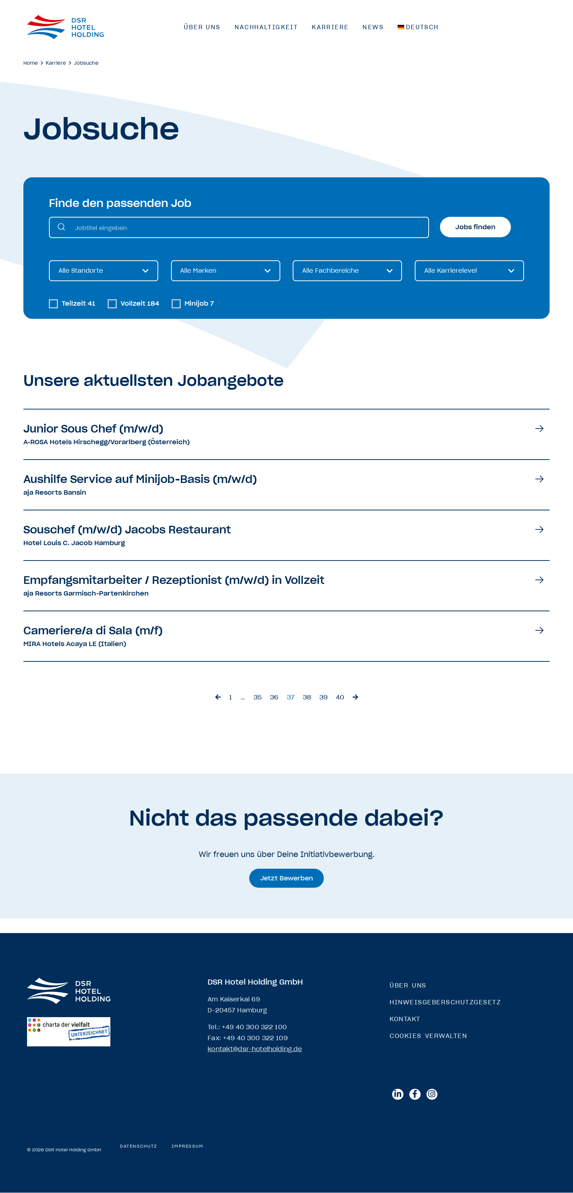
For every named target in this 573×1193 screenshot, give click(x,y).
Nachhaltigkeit (266, 27)
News (373, 27)
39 (323, 698)
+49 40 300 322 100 (254, 1027)
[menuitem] (418, 27)
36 (274, 698)
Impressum (188, 1146)
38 (307, 698)
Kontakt (405, 1019)
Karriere (330, 27)
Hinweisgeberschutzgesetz (445, 1002)
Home (30, 63)
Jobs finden (475, 227)
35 (258, 698)
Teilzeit (78, 304)
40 (340, 698)
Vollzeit (140, 304)
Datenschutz (138, 1146)
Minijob (199, 304)
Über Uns (202, 27)
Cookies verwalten (428, 1036)
